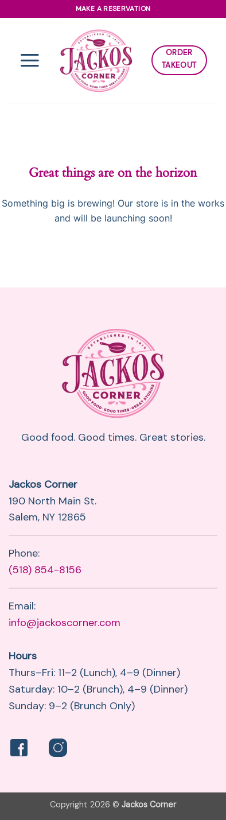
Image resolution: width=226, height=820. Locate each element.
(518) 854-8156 (45, 570)
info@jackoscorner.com (64, 622)
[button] (30, 60)
